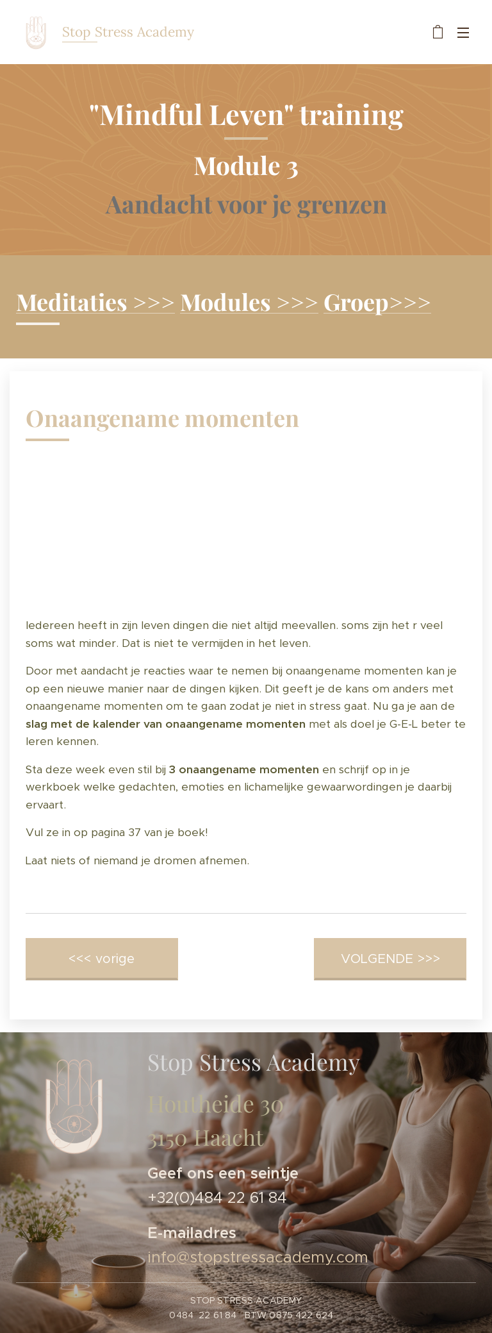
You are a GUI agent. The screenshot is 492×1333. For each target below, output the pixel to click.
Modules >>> (249, 301)
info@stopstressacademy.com (257, 1258)
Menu (463, 32)
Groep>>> (377, 301)
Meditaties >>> (95, 301)
